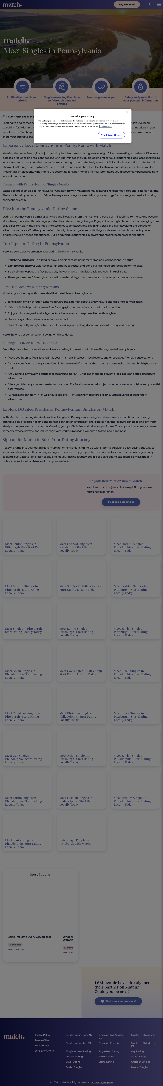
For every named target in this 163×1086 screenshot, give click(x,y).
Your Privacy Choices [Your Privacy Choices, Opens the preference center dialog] (111, 135)
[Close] (127, 112)
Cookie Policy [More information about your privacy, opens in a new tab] (106, 126)
